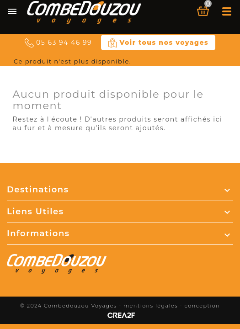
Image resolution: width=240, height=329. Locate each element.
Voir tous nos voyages (158, 43)
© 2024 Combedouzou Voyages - (72, 305)
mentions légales (150, 305)
